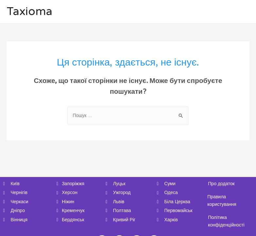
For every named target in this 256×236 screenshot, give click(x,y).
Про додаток (221, 184)
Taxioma (29, 11)
